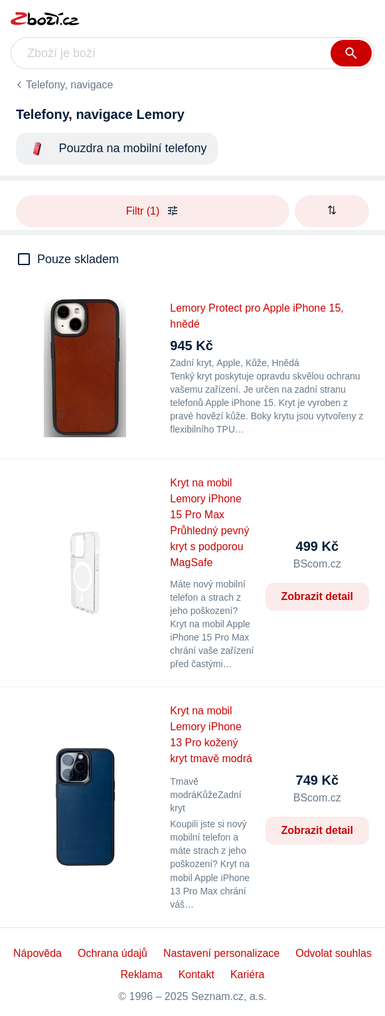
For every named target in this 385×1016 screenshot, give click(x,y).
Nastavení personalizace (221, 953)
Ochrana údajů (112, 953)
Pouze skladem (78, 259)
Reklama (142, 974)
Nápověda (37, 953)
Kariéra (247, 974)
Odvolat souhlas (333, 953)
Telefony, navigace (69, 84)
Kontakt (196, 974)
